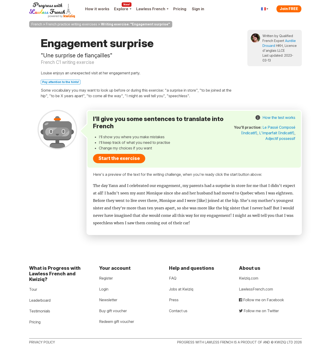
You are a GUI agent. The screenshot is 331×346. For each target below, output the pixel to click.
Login (103, 289)
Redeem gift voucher (116, 321)
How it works (97, 9)
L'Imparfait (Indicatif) (276, 133)
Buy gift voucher (113, 310)
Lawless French (152, 9)
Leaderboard (40, 300)
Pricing (179, 9)
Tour (33, 289)
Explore (122, 9)
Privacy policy (42, 342)
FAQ (172, 278)
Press (174, 300)
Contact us (178, 310)
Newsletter (108, 300)
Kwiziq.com (248, 278)
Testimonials (39, 311)
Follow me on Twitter (259, 310)
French (36, 24)
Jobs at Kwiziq (181, 289)
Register (106, 278)
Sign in (198, 9)
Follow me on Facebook (261, 300)
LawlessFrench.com (256, 289)
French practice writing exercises (71, 24)
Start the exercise (119, 158)
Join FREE (289, 8)
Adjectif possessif (280, 138)
